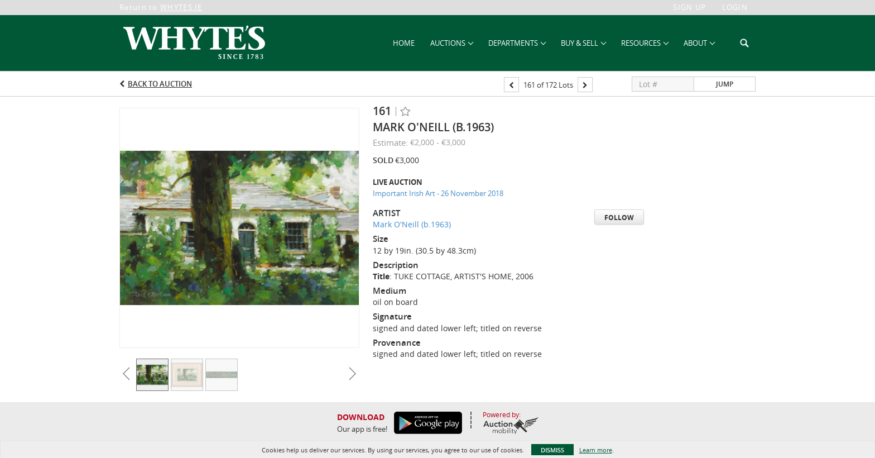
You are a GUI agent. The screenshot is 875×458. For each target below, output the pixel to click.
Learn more (595, 450)
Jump (724, 84)
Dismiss (552, 450)
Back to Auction (160, 84)
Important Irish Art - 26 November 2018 (438, 193)
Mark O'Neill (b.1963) (412, 224)
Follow (619, 217)
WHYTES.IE (181, 7)
